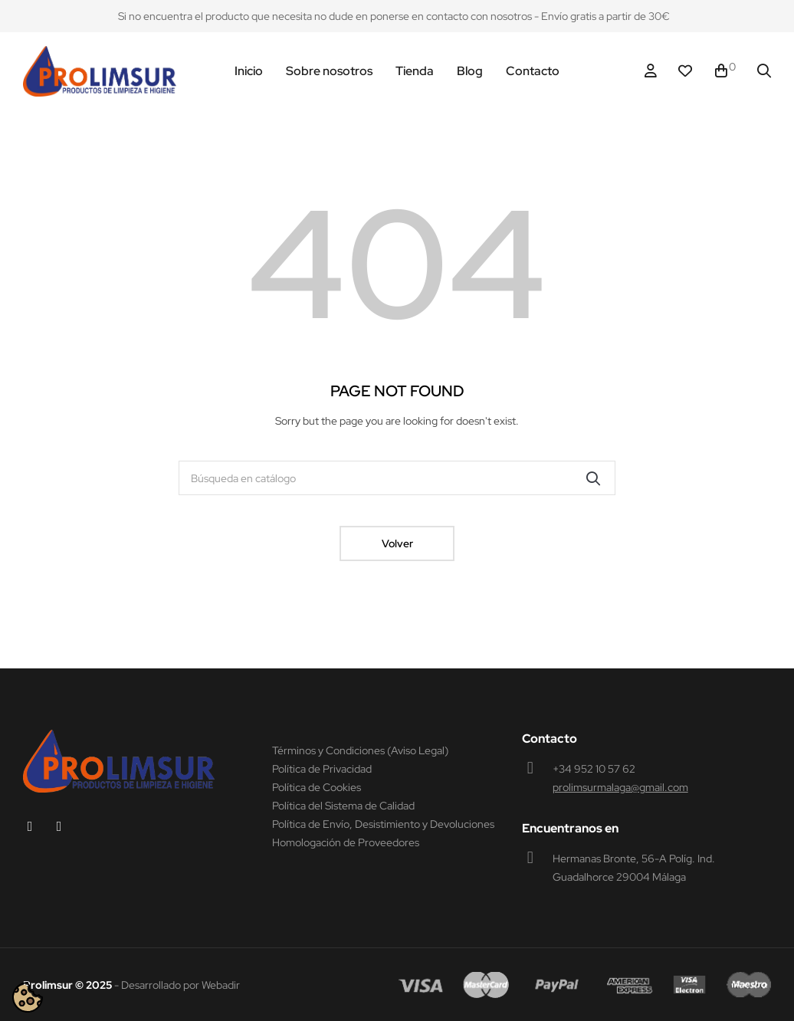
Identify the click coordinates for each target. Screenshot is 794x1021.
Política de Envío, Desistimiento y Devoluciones (383, 824)
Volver (397, 543)
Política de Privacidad (322, 769)
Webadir (221, 985)
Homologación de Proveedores (345, 842)
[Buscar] (397, 478)
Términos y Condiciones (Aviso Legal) (360, 750)
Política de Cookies (316, 787)
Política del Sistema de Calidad (343, 806)
